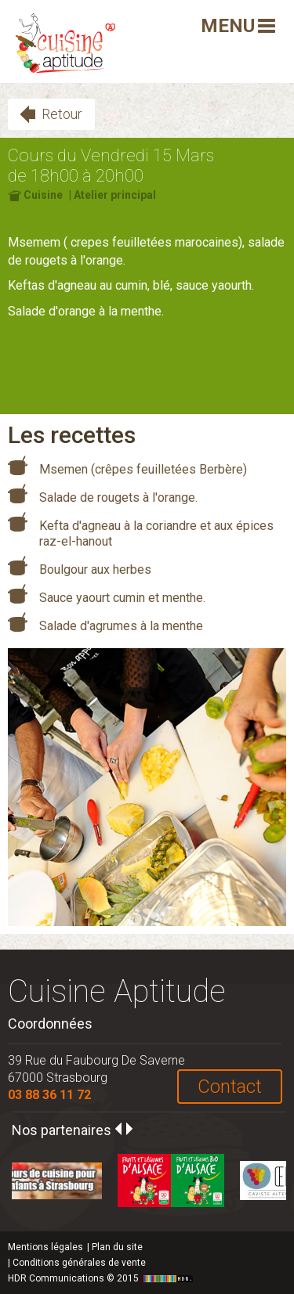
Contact (230, 1087)
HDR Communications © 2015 (102, 1278)
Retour (62, 114)
